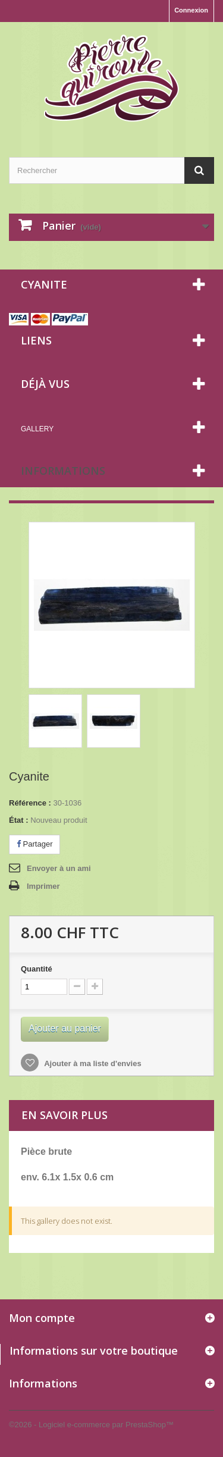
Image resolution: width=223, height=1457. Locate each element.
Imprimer (43, 886)
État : (19, 820)
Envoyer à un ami (59, 868)
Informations (63, 470)
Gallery (37, 429)
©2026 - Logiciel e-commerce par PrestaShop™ (91, 1424)
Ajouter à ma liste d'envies (92, 1063)
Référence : (30, 802)
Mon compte (42, 1318)
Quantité (36, 968)
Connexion (191, 10)
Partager (34, 843)
